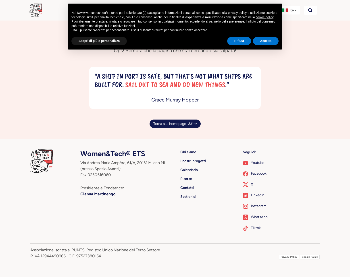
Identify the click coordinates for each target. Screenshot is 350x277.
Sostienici (188, 196)
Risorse (186, 179)
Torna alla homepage (169, 124)
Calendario (189, 170)
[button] (289, 10)
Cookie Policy (310, 257)
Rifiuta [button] (239, 41)
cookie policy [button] (264, 17)
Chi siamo (188, 152)
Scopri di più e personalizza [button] (99, 41)
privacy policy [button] (237, 12)
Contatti (187, 188)
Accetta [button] (265, 41)
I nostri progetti (193, 161)
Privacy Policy (289, 257)
